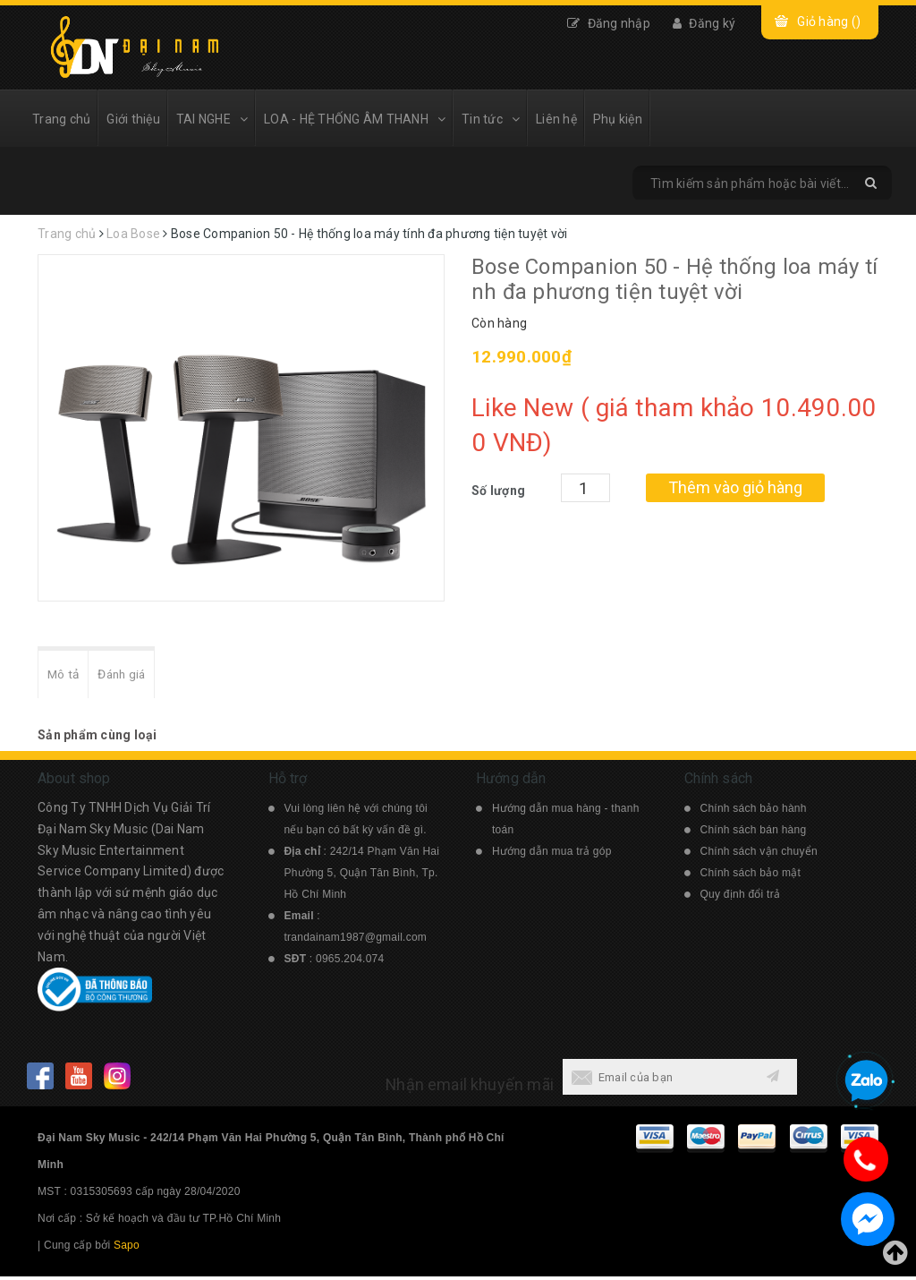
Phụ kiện (617, 119)
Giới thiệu (133, 119)
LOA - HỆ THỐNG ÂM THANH (354, 119)
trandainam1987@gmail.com (356, 940)
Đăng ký (704, 23)
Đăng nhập (608, 23)
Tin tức (491, 119)
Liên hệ (556, 119)
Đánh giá (131, 676)
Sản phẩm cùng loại (97, 738)
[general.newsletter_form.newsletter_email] (657, 1080)
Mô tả (66, 676)
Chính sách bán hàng (753, 833)
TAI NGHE (212, 119)
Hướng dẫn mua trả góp (552, 855)
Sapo (127, 1248)
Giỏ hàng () (829, 21)
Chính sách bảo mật (751, 876)
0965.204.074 (350, 962)
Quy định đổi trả (740, 898)
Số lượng (498, 490)
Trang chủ (61, 119)
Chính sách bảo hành (753, 812)
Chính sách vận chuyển (759, 855)
